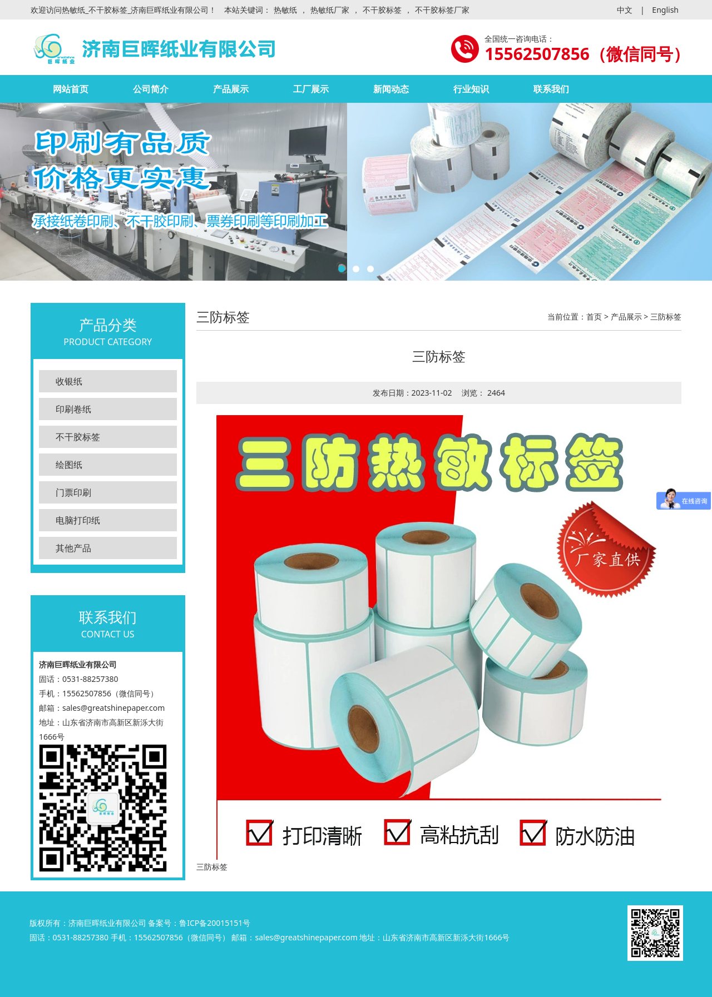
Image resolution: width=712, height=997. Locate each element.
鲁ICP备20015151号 (214, 923)
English (665, 9)
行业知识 (471, 89)
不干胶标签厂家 (442, 9)
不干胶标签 (382, 9)
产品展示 (231, 89)
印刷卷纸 (73, 409)
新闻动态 (391, 89)
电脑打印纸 (78, 520)
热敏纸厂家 (329, 9)
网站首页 (70, 89)
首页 (594, 316)
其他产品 (73, 548)
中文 (624, 9)
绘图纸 (69, 464)
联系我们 (551, 89)
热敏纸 (285, 9)
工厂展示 (311, 89)
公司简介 (151, 89)
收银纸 (69, 381)
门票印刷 (73, 492)
